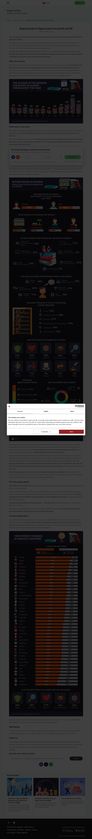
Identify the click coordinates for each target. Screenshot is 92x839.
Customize (45, 431)
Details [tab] (46, 411)
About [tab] (72, 411)
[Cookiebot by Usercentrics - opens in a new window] (76, 406)
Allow (71, 431)
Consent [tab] (20, 411)
